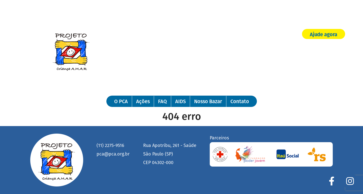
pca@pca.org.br (113, 154)
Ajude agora (323, 34)
